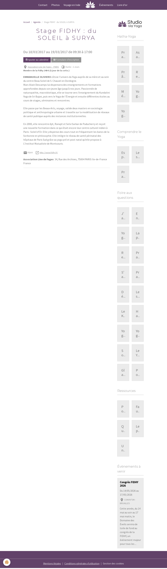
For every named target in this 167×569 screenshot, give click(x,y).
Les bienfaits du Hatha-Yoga (137, 294)
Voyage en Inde (72, 5)
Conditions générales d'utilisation (82, 564)
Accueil (26, 22)
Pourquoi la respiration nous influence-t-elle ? (123, 409)
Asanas (138, 54)
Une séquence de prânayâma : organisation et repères (123, 448)
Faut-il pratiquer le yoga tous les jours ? (138, 409)
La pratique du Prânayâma (138, 235)
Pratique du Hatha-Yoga (123, 54)
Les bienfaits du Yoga (137, 155)
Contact (42, 5)
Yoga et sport (138, 333)
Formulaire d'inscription (66, 59)
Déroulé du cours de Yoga (123, 294)
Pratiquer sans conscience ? (138, 255)
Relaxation (137, 74)
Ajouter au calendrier (37, 59)
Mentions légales (50, 564)
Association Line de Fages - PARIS (43, 67)
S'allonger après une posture (123, 275)
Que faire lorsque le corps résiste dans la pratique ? (123, 429)
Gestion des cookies (116, 564)
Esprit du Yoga (123, 155)
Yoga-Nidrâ (137, 93)
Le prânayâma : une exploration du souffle (137, 429)
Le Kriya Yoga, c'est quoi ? (123, 314)
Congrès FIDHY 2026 (129, 484)
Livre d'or (122, 5)
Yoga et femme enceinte (123, 333)
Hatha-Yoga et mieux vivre (138, 314)
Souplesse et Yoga (123, 353)
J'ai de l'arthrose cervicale (123, 216)
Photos (55, 5)
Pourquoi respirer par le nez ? (138, 372)
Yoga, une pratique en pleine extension (123, 113)
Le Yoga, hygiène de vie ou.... (138, 353)
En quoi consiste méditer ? (138, 216)
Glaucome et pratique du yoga (123, 372)
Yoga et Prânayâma (123, 235)
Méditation (123, 93)
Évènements (106, 5)
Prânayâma (123, 74)
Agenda (36, 22)
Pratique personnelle (123, 174)
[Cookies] (7, 562)
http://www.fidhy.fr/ (49, 152)
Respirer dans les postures (123, 255)
